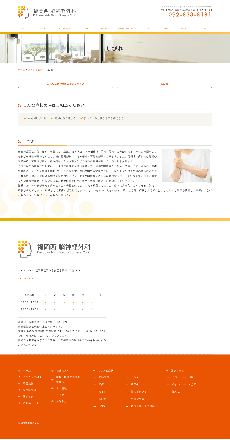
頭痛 (101, 385)
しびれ (164, 83)
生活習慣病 (137, 399)
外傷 (175, 377)
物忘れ (103, 406)
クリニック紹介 (42, 27)
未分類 (192, 385)
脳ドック (105, 27)
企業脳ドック (126, 27)
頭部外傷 (104, 377)
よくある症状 (86, 27)
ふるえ (135, 377)
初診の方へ (148, 27)
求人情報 (62, 389)
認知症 (176, 392)
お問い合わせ (203, 27)
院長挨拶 (28, 384)
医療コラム (178, 371)
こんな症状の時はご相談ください (66, 83)
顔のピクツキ (139, 392)
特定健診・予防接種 (143, 406)
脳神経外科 (65, 27)
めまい (103, 392)
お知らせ (183, 27)
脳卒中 (135, 385)
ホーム (22, 27)
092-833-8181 (38, 277)
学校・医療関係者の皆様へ (69, 380)
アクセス (166, 27)
